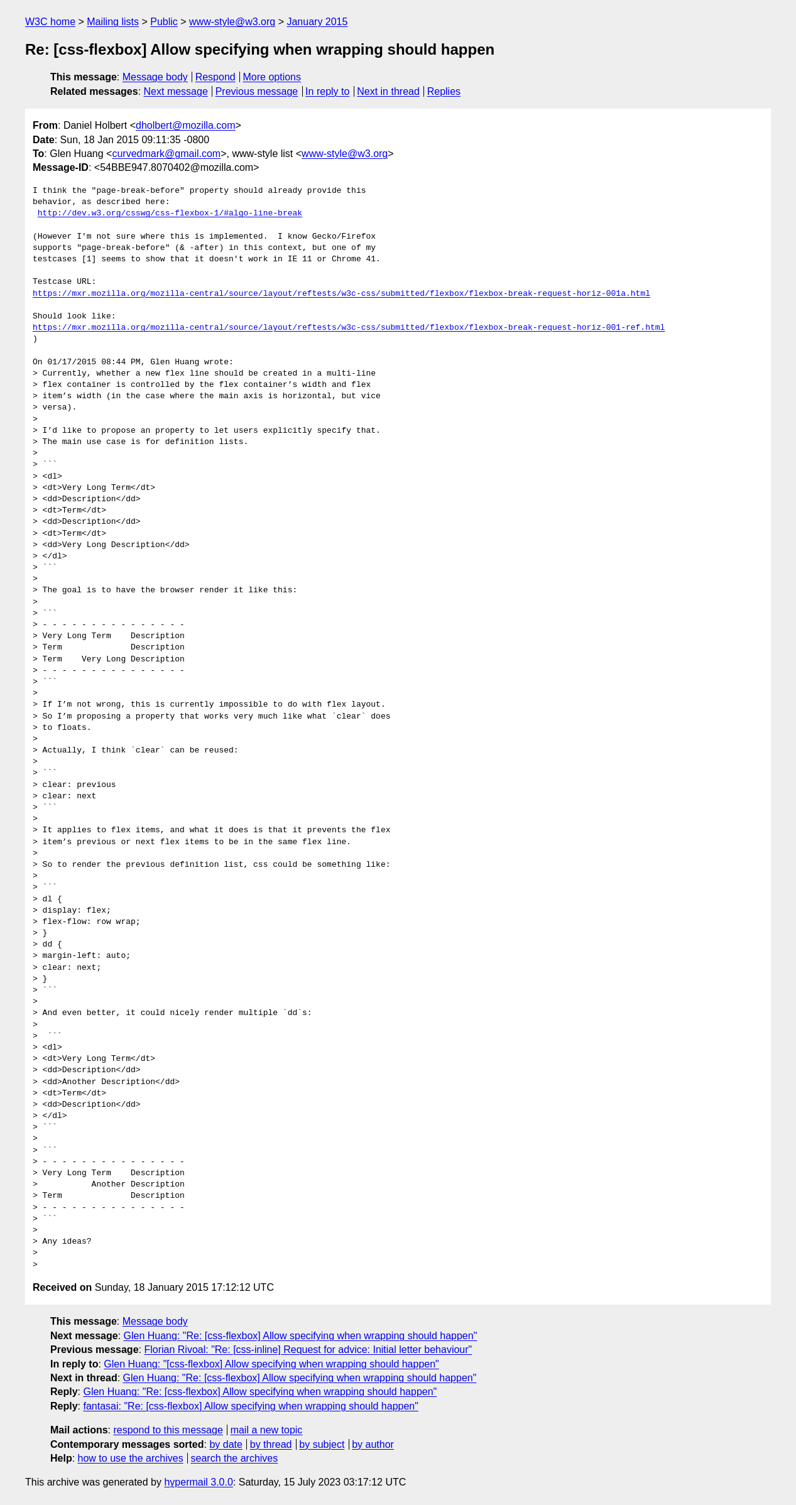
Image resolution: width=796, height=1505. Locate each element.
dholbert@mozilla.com (186, 125)
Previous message (256, 91)
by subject (321, 1444)
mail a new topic (267, 1430)
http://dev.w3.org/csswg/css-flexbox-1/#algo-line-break (170, 213)
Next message (176, 91)
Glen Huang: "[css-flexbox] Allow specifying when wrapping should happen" (271, 1364)
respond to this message (167, 1430)
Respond (215, 77)
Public (164, 21)
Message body (155, 77)
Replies (444, 91)
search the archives (234, 1458)
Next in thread (388, 91)
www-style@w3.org (232, 21)
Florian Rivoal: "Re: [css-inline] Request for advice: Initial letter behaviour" (308, 1349)
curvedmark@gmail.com (166, 153)
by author (373, 1444)
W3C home (50, 21)
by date (225, 1444)
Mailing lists (113, 21)
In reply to (327, 91)
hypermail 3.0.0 (198, 1482)
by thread (271, 1444)
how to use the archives (130, 1458)
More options (272, 77)
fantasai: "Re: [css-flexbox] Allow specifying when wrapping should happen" (250, 1406)
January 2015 (316, 21)
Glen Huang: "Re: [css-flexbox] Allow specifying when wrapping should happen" (300, 1335)
